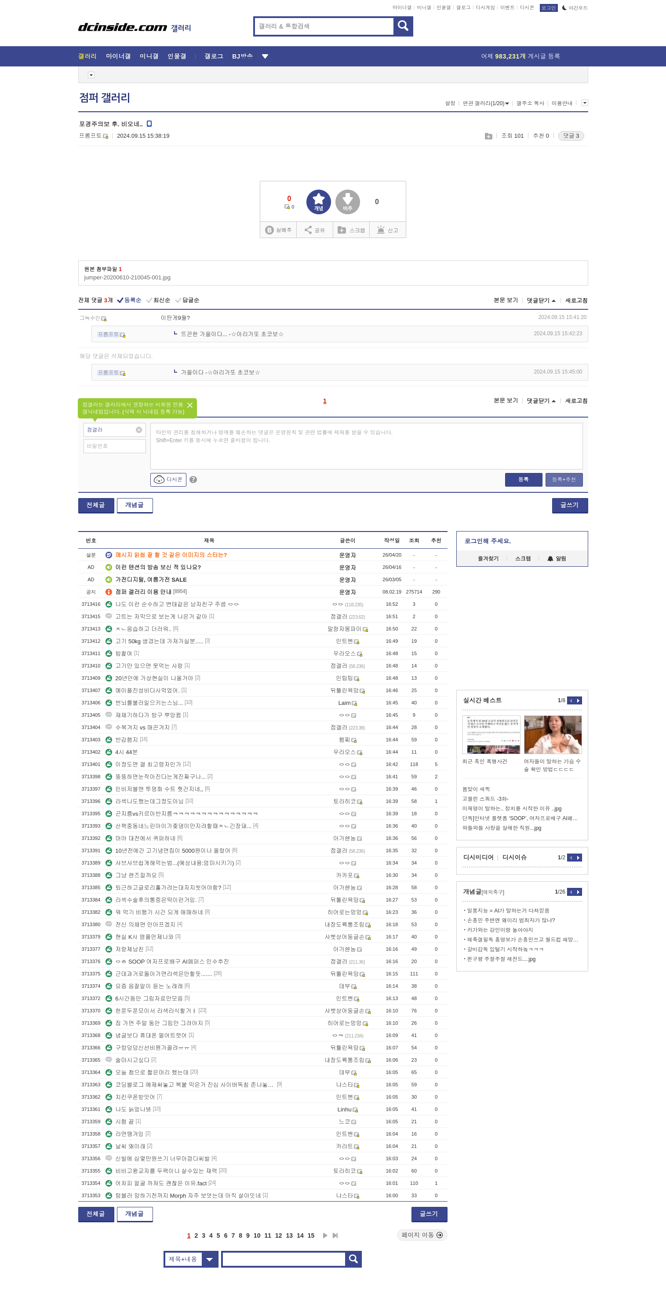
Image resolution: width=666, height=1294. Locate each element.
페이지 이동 (422, 1235)
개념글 (134, 505)
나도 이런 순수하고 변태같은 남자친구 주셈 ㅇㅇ (172, 604)
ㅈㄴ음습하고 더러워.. (138, 629)
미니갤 (424, 7)
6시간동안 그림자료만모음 (144, 998)
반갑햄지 (122, 740)
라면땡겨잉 (125, 1134)
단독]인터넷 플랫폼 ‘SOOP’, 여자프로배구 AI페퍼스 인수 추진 (522, 818)
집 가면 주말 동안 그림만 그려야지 (154, 1023)
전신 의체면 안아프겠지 (140, 924)
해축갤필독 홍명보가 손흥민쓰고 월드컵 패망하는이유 (524, 940)
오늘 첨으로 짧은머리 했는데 (147, 1072)
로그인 (549, 8)
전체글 (96, 505)
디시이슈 (514, 857)
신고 (387, 229)
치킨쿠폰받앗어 (130, 1097)
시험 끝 (120, 1121)
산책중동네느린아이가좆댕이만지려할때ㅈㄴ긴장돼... (178, 826)
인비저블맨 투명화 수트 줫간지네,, (154, 789)
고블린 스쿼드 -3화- (485, 799)
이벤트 (507, 7)
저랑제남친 (125, 949)
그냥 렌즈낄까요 (131, 875)
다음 (325, 1235)
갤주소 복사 (530, 103)
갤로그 (463, 7)
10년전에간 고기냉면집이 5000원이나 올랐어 (168, 850)
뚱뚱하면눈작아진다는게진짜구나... (156, 776)
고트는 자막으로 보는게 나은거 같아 (156, 616)
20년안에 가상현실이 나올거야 (149, 678)
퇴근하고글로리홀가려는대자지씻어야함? (163, 887)
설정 (450, 103)
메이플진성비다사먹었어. (143, 690)
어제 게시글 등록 (520, 56)
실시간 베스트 (482, 700)
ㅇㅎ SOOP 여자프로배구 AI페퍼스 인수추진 (167, 961)
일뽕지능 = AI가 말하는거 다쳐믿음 (508, 911)
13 (289, 1235)
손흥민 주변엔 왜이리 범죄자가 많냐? (511, 920)
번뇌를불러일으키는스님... (144, 703)
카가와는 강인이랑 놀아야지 (500, 930)
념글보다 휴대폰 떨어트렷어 (146, 1035)
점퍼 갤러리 (104, 98)
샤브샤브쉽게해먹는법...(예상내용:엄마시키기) (170, 863)
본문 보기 (506, 300)
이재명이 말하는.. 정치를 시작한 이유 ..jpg (512, 809)
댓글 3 (571, 135)
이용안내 (562, 103)
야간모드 (575, 8)
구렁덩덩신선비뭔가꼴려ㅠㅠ (147, 1048)
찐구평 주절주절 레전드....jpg (501, 959)
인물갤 (444, 7)
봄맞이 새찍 (476, 789)
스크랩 (488, 136)
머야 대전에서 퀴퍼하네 (140, 838)
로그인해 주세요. (488, 541)
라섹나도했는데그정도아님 (145, 801)
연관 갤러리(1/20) (486, 103)
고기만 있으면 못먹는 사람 (144, 666)
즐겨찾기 (488, 559)
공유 (315, 229)
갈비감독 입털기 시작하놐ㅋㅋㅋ (505, 949)
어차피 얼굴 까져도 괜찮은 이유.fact (156, 1183)
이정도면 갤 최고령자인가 (143, 764)
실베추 (278, 230)
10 (257, 1235)
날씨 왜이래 (126, 1146)
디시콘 (527, 7)
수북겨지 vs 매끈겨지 (138, 727)
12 (278, 1235)
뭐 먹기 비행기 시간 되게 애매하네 (154, 912)
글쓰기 (569, 505)
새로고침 (576, 300)
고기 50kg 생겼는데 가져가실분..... (154, 641)
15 (311, 1235)
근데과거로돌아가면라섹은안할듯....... (159, 974)
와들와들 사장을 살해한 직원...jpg (502, 828)
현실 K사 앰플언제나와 (140, 937)
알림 (556, 559)
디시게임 (485, 7)
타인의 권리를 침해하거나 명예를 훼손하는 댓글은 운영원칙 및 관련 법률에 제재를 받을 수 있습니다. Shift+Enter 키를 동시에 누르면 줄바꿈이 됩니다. (274, 436)
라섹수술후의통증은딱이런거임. (151, 900)
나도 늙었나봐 (128, 1109)
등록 (523, 480)
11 (267, 1235)
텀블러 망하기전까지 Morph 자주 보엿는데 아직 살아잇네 (183, 1195)
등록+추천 (564, 480)
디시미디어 (478, 857)
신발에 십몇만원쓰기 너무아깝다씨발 (158, 1158)
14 (300, 1235)
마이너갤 (402, 7)
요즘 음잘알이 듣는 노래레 (144, 986)
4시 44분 (122, 752)
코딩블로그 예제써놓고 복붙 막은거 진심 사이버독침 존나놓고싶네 (190, 1084)
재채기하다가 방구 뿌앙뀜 (143, 715)
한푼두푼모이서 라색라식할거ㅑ (151, 1011)
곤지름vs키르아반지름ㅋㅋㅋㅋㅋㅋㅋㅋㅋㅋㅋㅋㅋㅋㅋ (182, 813)
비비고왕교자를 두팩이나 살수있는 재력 (161, 1171)
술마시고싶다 (127, 1060)
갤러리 (87, 56)
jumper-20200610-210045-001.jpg (127, 277)
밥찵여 (119, 653)
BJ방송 (242, 56)
